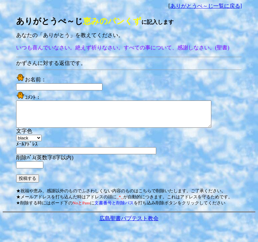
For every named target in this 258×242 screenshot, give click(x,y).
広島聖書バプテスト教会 (129, 223)
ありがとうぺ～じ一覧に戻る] (206, 6)
